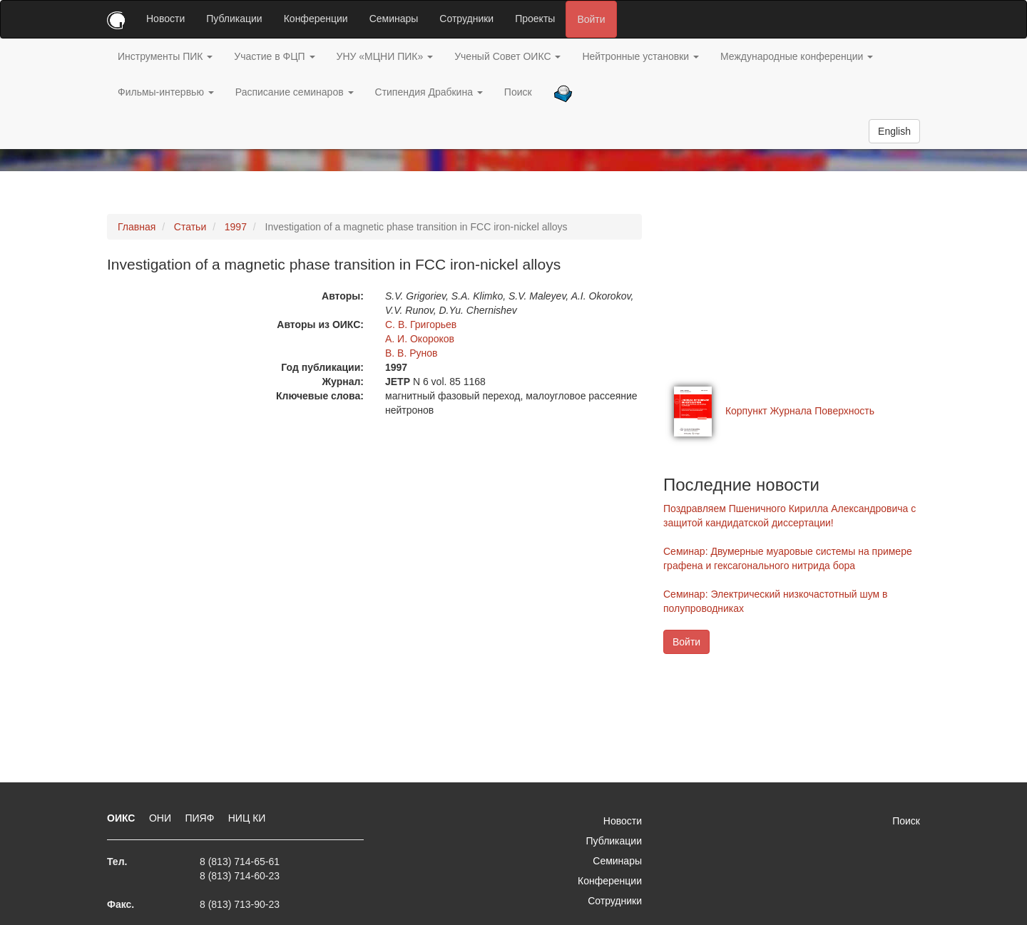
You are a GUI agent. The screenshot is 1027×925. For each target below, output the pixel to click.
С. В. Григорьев (420, 324)
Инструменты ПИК (165, 56)
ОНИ (161, 818)
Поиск (518, 92)
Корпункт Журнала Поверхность (799, 410)
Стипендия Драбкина (429, 92)
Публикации (234, 18)
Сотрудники (466, 18)
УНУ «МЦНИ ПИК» (385, 56)
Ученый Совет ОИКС (507, 56)
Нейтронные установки (640, 56)
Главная (136, 226)
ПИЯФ (201, 818)
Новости (165, 18)
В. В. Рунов (411, 353)
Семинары (394, 18)
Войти (591, 19)
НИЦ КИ (247, 818)
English (894, 131)
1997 (236, 226)
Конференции (316, 18)
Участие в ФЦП (274, 56)
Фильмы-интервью (166, 92)
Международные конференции (796, 56)
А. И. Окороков (419, 338)
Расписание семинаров (294, 92)
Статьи (190, 226)
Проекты (535, 18)
